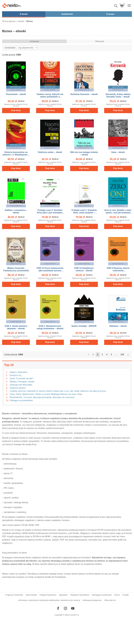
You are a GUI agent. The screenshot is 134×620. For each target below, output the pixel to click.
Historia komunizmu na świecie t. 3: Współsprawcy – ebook (15, 154)
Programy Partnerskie (14, 595)
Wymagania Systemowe (101, 595)
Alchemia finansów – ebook (84, 94)
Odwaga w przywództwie (21, 400)
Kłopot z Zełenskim (18, 372)
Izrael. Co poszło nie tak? (21, 378)
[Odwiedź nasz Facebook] (58, 608)
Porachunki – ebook (16, 94)
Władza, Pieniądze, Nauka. (22, 382)
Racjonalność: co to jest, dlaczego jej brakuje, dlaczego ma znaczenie (42, 397)
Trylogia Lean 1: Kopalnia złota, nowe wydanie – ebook (84, 212)
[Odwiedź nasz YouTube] (73, 608)
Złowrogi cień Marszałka (21, 385)
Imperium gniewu (18, 388)
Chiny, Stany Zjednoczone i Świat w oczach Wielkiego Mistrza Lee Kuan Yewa (46, 394)
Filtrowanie (99, 41)
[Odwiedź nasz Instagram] (65, 608)
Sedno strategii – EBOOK (84, 326)
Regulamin (63, 595)
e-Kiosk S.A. (74, 615)
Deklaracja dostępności (92, 600)
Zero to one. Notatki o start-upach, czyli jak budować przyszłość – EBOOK (118, 212)
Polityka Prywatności (48, 595)
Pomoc (117, 595)
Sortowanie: (10, 48)
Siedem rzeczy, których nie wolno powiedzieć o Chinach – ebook (50, 96)
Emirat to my (15, 375)
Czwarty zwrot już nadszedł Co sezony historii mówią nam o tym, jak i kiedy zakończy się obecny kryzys (58, 391)
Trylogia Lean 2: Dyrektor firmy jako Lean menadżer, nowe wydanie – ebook (50, 212)
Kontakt (125, 595)
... (116, 354)
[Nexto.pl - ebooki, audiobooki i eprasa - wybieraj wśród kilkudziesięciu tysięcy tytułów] (12, 6)
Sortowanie (34, 41)
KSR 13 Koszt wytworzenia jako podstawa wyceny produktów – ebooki (50, 270)
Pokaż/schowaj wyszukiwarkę (116, 6)
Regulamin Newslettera (79, 595)
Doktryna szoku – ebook (50, 152)
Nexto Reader (31, 595)
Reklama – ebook (118, 326)
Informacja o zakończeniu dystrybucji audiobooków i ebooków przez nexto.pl (49, 600)
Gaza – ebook (118, 152)
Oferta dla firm (110, 600)
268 (122, 354)
